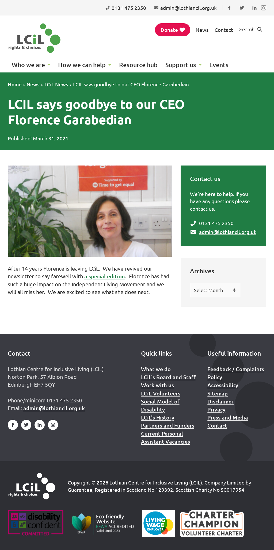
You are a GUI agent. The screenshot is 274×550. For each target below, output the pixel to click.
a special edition (104, 276)
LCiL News (56, 84)
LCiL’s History (157, 417)
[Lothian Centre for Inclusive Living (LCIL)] (34, 38)
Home (15, 84)
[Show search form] (251, 30)
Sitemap (217, 393)
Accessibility (222, 385)
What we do (156, 369)
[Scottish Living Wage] (158, 523)
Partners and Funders (167, 425)
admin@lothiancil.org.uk (227, 232)
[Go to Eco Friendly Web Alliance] (103, 523)
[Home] (32, 486)
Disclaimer (220, 401)
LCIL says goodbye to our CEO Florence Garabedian (131, 84)
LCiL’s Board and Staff (168, 377)
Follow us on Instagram (265, 13)
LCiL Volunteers (160, 393)
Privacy (216, 409)
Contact (224, 29)
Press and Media (227, 417)
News (202, 29)
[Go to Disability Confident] (35, 523)
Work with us (157, 385)
